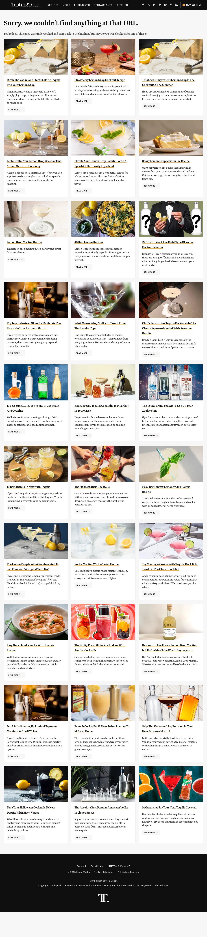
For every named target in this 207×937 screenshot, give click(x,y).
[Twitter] (148, 5)
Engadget (43, 910)
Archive (97, 891)
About (81, 891)
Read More (14, 114)
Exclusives (82, 5)
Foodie (97, 910)
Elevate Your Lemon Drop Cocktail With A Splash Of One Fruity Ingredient (99, 171)
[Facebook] (143, 5)
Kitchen (122, 5)
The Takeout (162, 910)
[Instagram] (170, 5)
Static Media (83, 897)
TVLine (69, 910)
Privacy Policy (118, 891)
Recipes (53, 5)
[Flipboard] (154, 5)
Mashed (127, 910)
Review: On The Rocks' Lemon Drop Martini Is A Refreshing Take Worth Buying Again (167, 669)
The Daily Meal (143, 910)
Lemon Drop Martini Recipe (30, 252)
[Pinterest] (159, 5)
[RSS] (176, 5)
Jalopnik (56, 910)
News (66, 5)
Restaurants (103, 5)
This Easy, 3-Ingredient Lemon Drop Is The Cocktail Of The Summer (167, 84)
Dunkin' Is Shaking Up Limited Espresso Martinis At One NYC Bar (32, 751)
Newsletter (192, 4)
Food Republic (112, 910)
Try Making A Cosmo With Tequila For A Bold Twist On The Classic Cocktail (168, 583)
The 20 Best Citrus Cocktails (97, 500)
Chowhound (83, 910)
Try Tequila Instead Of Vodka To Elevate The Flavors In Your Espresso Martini (33, 338)
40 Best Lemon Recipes (93, 252)
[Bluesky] (165, 5)
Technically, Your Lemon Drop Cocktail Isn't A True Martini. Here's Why (32, 171)
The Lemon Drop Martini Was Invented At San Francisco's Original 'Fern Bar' (31, 583)
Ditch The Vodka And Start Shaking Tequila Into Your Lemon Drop (34, 84)
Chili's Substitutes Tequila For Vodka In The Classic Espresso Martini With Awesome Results (168, 338)
